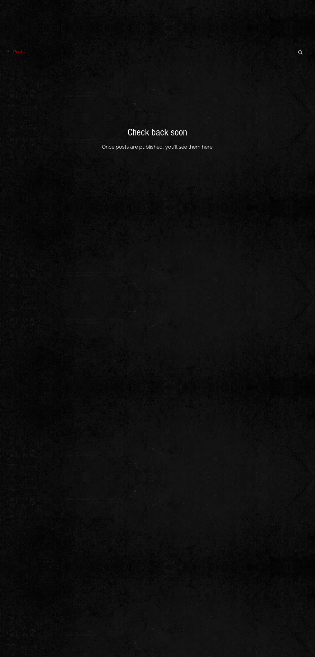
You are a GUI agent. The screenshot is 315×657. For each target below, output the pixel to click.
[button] (300, 52)
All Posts (15, 51)
